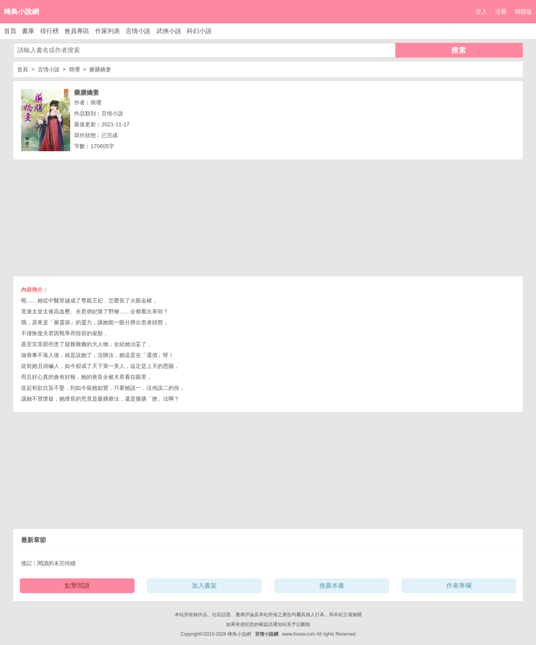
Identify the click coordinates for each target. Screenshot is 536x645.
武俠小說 (168, 31)
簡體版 (523, 11)
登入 (481, 11)
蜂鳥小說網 (21, 12)
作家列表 (107, 31)
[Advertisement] (268, 217)
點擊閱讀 (77, 585)
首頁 (10, 31)
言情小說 (138, 31)
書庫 (28, 31)
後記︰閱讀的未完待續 (48, 563)
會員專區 (76, 31)
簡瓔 (74, 69)
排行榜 (49, 31)
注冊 (501, 11)
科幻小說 (199, 31)
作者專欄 (458, 585)
